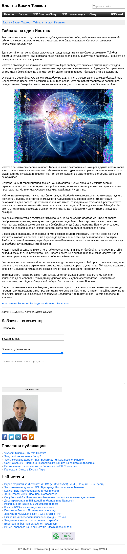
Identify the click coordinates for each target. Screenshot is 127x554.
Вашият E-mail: (11, 338)
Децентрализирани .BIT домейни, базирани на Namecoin (39, 500)
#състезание (9, 303)
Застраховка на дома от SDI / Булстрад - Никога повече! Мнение (44, 459)
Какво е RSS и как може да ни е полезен (29, 507)
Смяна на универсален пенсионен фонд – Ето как (35, 517)
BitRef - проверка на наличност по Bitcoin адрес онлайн (38, 527)
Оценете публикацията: (16, 349)
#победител (37, 303)
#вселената (64, 303)
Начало (9, 14)
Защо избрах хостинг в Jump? (22, 456)
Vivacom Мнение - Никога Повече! (25, 453)
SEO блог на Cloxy (45, 14)
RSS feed (117, 14)
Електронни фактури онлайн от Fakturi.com (30, 523)
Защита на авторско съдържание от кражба (31, 520)
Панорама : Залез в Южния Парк (24, 469)
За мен (23, 14)
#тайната (50, 303)
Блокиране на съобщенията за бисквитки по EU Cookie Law (41, 466)
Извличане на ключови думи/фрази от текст (31, 503)
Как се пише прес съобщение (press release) (31, 490)
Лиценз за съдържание (65, 549)
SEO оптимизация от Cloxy (79, 14)
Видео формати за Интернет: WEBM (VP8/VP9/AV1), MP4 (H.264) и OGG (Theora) (54, 484)
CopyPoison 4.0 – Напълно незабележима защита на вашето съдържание (49, 463)
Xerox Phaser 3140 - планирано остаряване (30, 494)
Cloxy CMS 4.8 (100, 549)
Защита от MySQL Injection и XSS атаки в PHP (32, 513)
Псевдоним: (9, 328)
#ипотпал (23, 303)
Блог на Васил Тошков (24, 5)
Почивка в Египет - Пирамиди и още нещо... (31, 510)
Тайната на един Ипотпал (49, 22)
